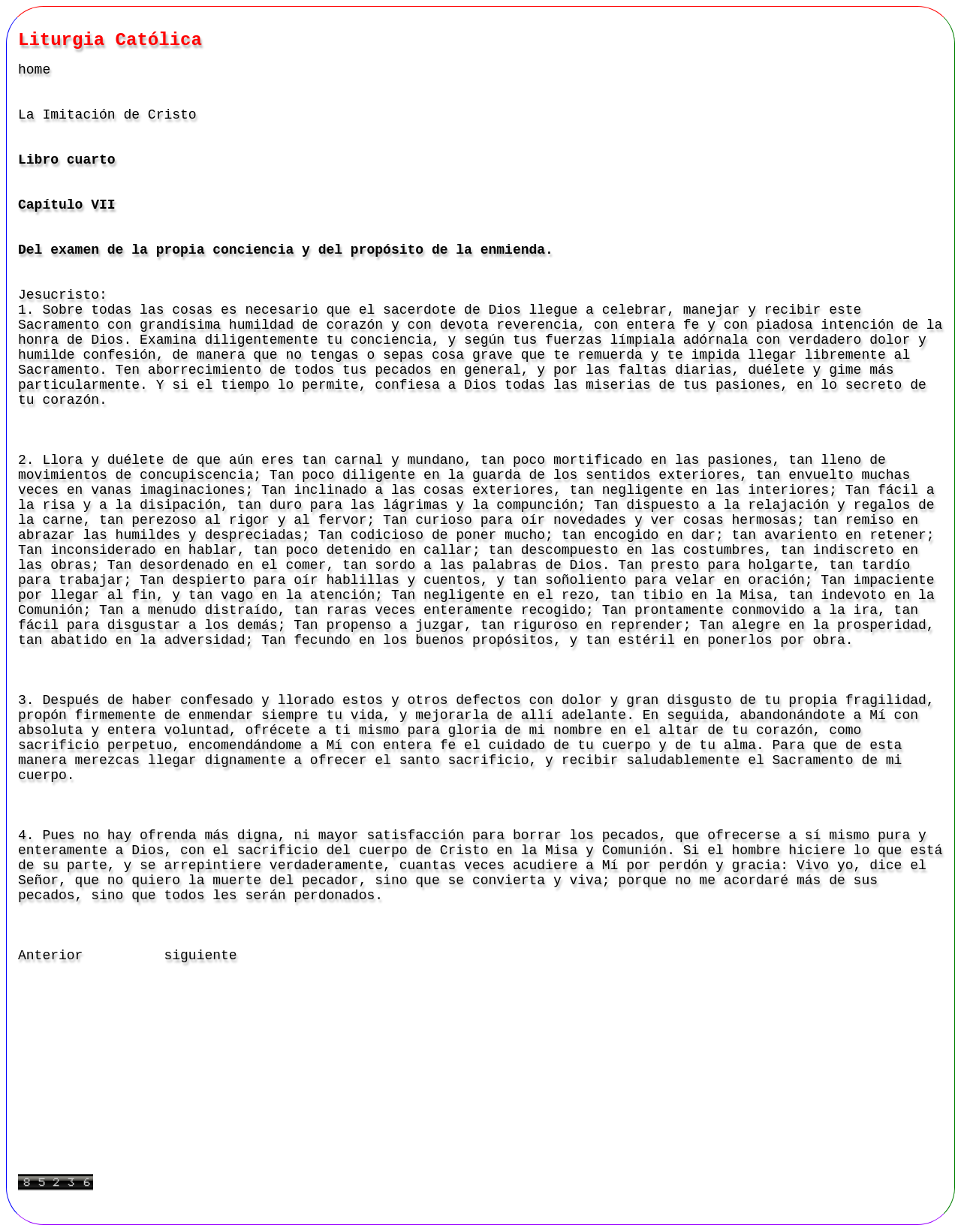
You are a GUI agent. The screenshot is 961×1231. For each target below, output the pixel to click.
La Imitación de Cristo (107, 114)
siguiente (200, 955)
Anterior (50, 955)
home (34, 69)
